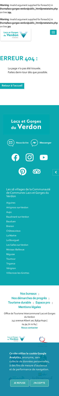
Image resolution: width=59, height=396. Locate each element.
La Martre (11, 235)
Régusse (10, 254)
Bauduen (11, 221)
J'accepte (39, 383)
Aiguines (10, 203)
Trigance (10, 263)
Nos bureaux (28, 293)
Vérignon (11, 268)
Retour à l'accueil (12, 85)
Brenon (10, 226)
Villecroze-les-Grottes (17, 273)
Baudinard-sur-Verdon (17, 217)
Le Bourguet (12, 240)
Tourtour (10, 259)
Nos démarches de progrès (29, 298)
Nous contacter (29, 328)
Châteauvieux (13, 231)
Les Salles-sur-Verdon (17, 245)
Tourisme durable (19, 302)
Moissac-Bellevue (15, 249)
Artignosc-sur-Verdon (17, 207)
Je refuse (19, 383)
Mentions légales (29, 307)
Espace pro (43, 302)
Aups (8, 212)
